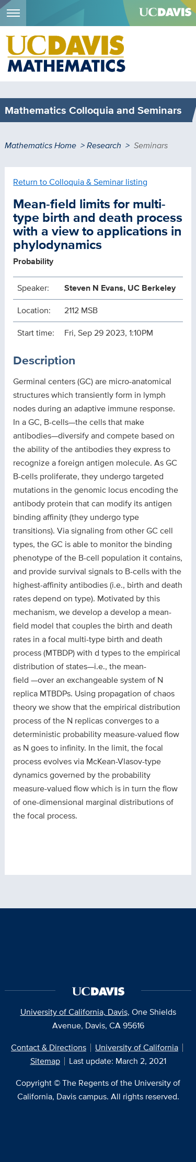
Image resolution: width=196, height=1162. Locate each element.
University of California (136, 1047)
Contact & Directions (48, 1047)
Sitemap (45, 1061)
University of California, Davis (74, 1012)
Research (104, 145)
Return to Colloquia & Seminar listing (80, 182)
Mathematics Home (40, 145)
